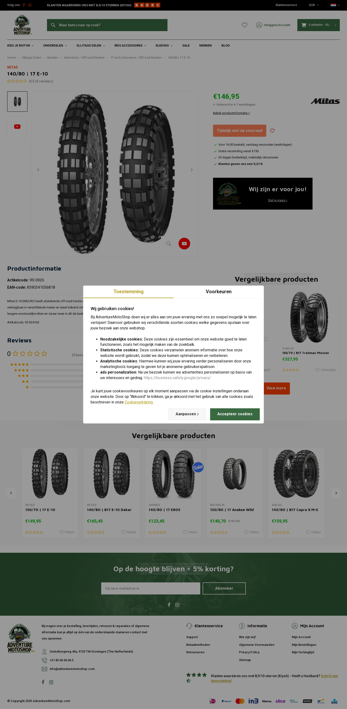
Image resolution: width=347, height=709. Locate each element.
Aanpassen (187, 414)
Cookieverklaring (139, 402)
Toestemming (128, 291)
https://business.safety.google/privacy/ (177, 377)
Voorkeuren (219, 291)
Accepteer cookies (235, 414)
